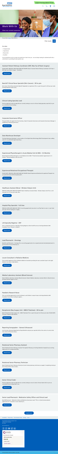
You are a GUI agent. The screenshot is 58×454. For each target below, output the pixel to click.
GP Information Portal (18, 417)
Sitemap (24, 417)
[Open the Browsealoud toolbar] (50, 6)
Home (9, 38)
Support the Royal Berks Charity (44, 2)
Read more (7, 73)
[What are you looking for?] (43, 6)
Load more (29, 413)
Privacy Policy (10, 417)
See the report (7, 443)
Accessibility (4, 417)
